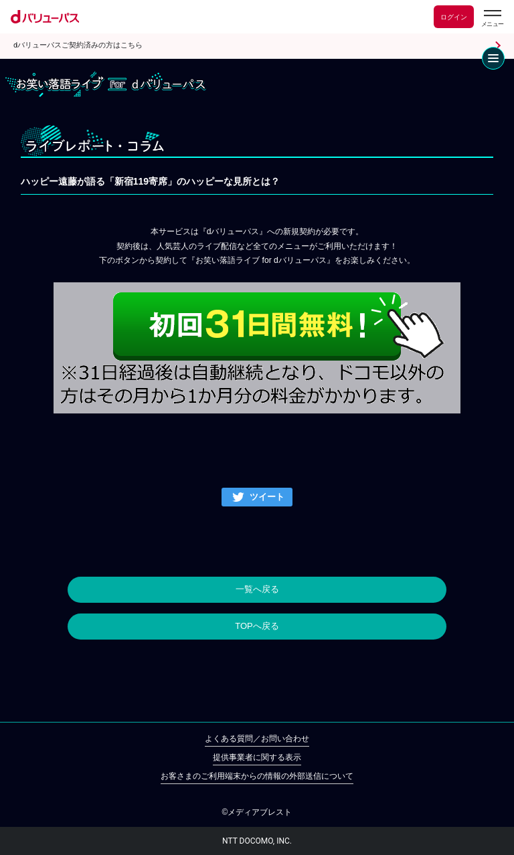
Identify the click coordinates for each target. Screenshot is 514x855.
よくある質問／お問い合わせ (257, 738)
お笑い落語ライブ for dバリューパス (105, 84)
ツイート (267, 497)
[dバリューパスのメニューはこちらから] (492, 18)
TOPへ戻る (257, 626)
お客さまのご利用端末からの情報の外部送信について (257, 776)
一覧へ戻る (257, 589)
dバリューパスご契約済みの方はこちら (78, 45)
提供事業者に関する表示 (257, 757)
